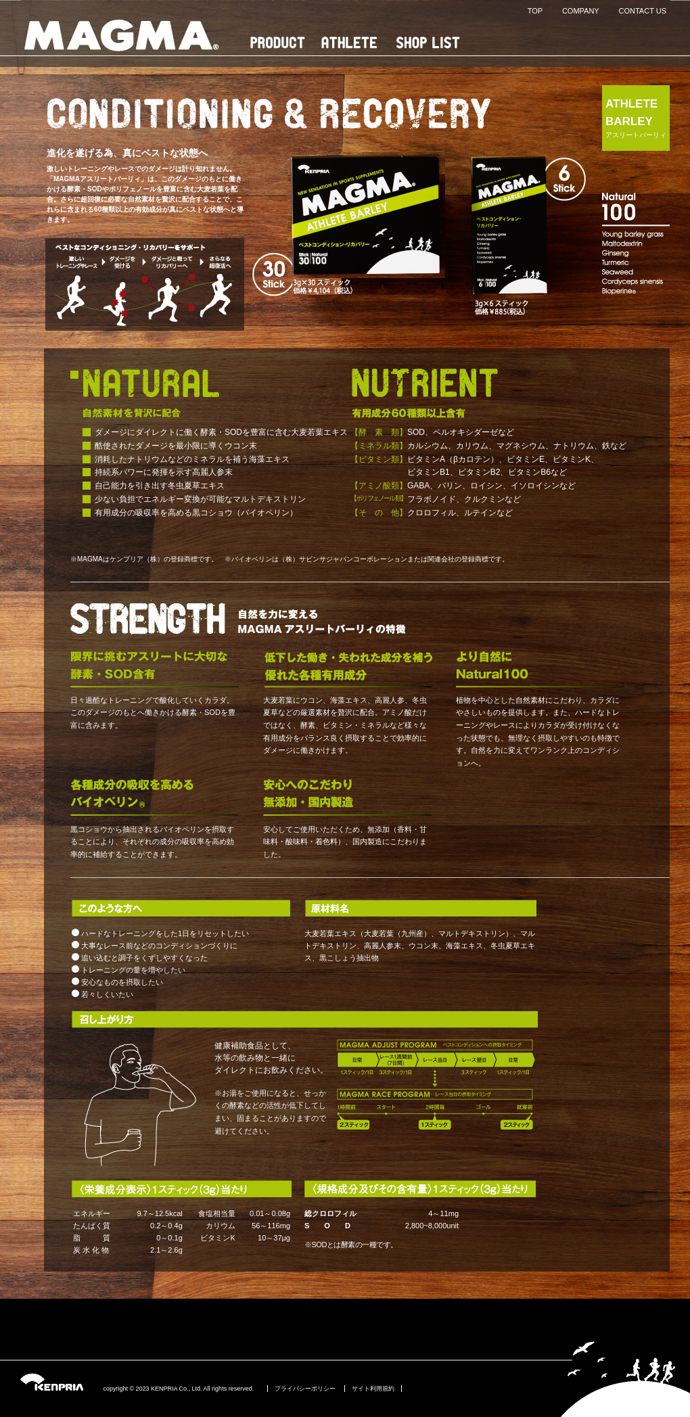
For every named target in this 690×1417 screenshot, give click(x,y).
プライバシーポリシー (305, 1388)
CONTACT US (643, 11)
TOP (535, 11)
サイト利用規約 (373, 1388)
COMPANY (580, 11)
